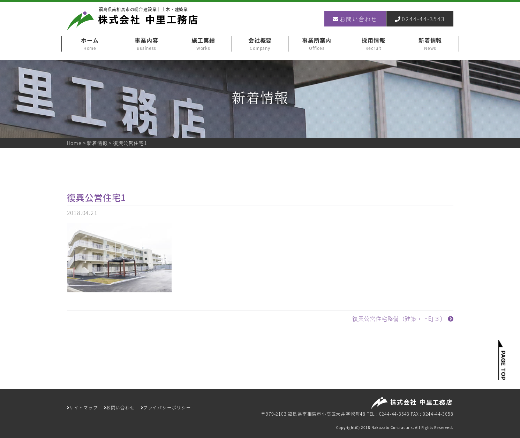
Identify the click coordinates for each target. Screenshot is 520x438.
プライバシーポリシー (166, 407)
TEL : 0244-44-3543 (388, 413)
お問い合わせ (355, 19)
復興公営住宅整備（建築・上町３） (402, 318)
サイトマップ (82, 407)
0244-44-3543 (420, 19)
